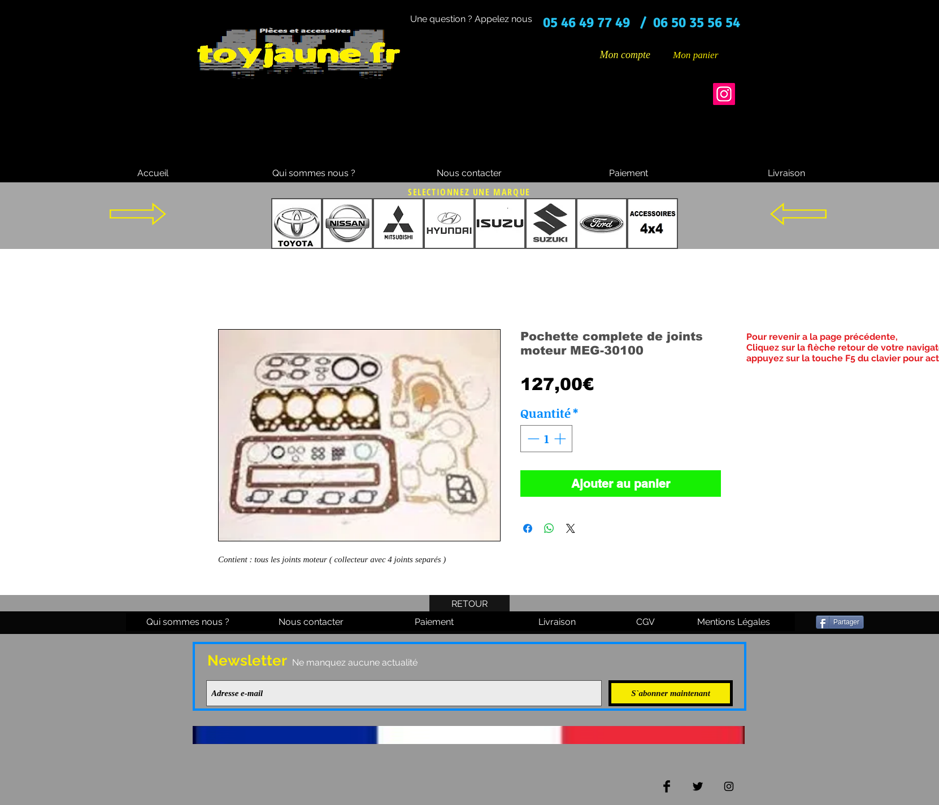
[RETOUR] (469, 604)
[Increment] (561, 439)
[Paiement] (628, 173)
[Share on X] (570, 528)
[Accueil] (152, 173)
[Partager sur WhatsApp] (549, 528)
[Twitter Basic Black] (698, 786)
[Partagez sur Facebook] (527, 528)
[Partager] (840, 622)
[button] (704, 54)
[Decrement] (532, 439)
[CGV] (645, 622)
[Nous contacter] (469, 173)
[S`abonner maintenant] (670, 693)
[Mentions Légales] (733, 622)
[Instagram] (724, 94)
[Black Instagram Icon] (729, 786)
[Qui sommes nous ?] (313, 173)
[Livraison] (786, 173)
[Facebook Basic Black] (666, 786)
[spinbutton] (546, 439)
